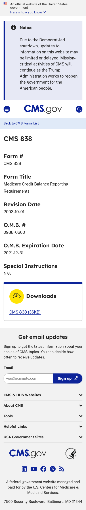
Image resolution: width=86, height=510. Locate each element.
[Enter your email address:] (28, 378)
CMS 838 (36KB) (25, 312)
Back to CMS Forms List (21, 123)
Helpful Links (43, 426)
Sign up (65, 378)
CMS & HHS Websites (43, 395)
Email (8, 368)
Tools (43, 416)
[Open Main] (7, 109)
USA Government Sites (43, 437)
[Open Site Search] (79, 109)
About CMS (43, 405)
